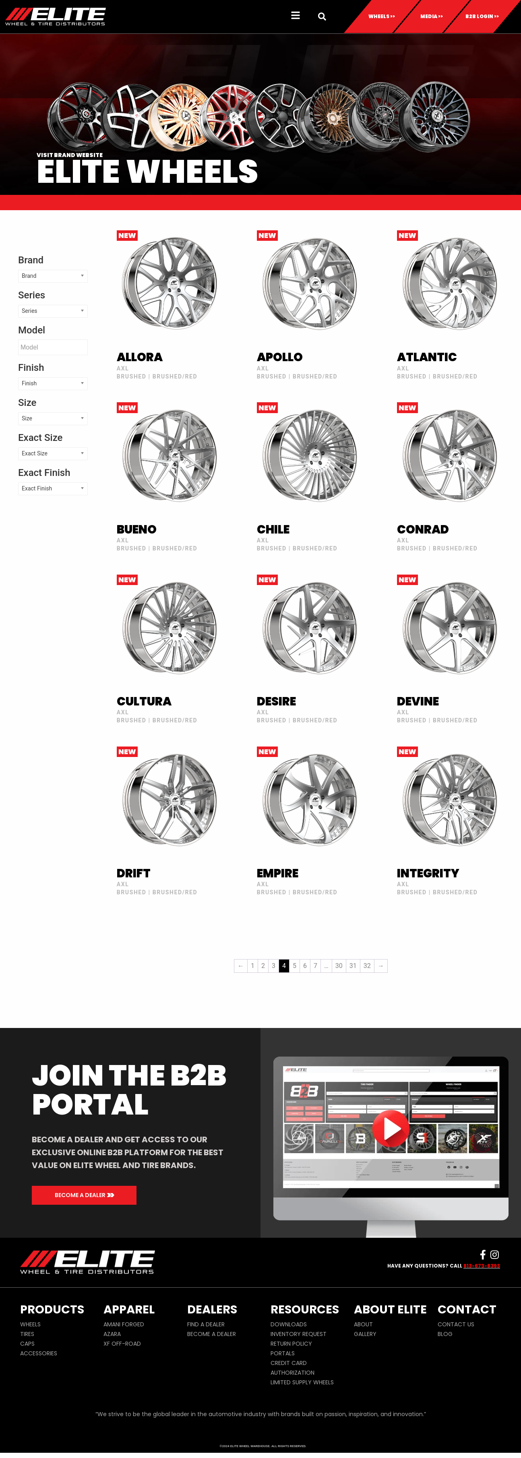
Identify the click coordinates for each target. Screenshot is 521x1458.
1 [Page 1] (252, 977)
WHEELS (30, 1336)
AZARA (112, 1346)
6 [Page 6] (305, 977)
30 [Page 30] (339, 977)
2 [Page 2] (263, 977)
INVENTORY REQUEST (299, 1346)
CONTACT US (456, 1336)
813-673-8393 (481, 1277)
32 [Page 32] (367, 977)
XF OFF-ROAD (122, 1355)
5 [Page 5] (294, 977)
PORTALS (283, 1365)
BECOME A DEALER (211, 1346)
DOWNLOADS (289, 1336)
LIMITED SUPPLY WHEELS (302, 1394)
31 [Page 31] (353, 977)
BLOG (445, 1346)
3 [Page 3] (273, 977)
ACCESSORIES (38, 1365)
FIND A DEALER (206, 1336)
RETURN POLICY (291, 1355)
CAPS (27, 1355)
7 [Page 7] (315, 977)
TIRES (27, 1346)
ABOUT (363, 1336)
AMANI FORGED (123, 1336)
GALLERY (365, 1346)
